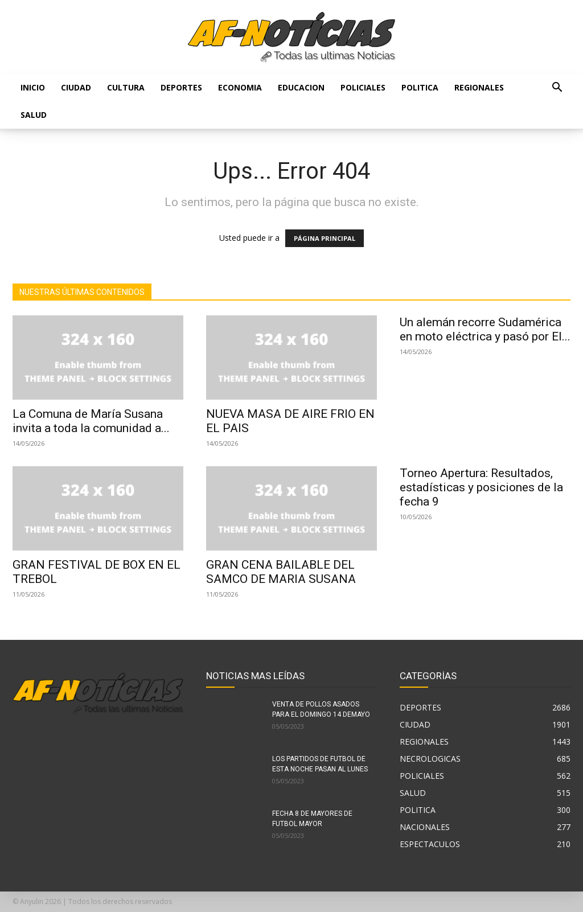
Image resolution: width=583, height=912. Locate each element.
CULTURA (126, 87)
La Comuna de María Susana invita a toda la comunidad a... (91, 421)
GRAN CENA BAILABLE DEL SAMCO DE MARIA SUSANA (281, 572)
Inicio (32, 87)
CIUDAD (76, 87)
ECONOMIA (240, 87)
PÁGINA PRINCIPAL (324, 238)
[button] (556, 88)
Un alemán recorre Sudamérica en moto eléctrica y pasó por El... (485, 329)
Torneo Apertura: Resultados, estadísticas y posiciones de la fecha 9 (481, 487)
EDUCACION (301, 87)
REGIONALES (479, 87)
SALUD (33, 114)
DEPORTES (181, 87)
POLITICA (419, 87)
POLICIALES (362, 87)
